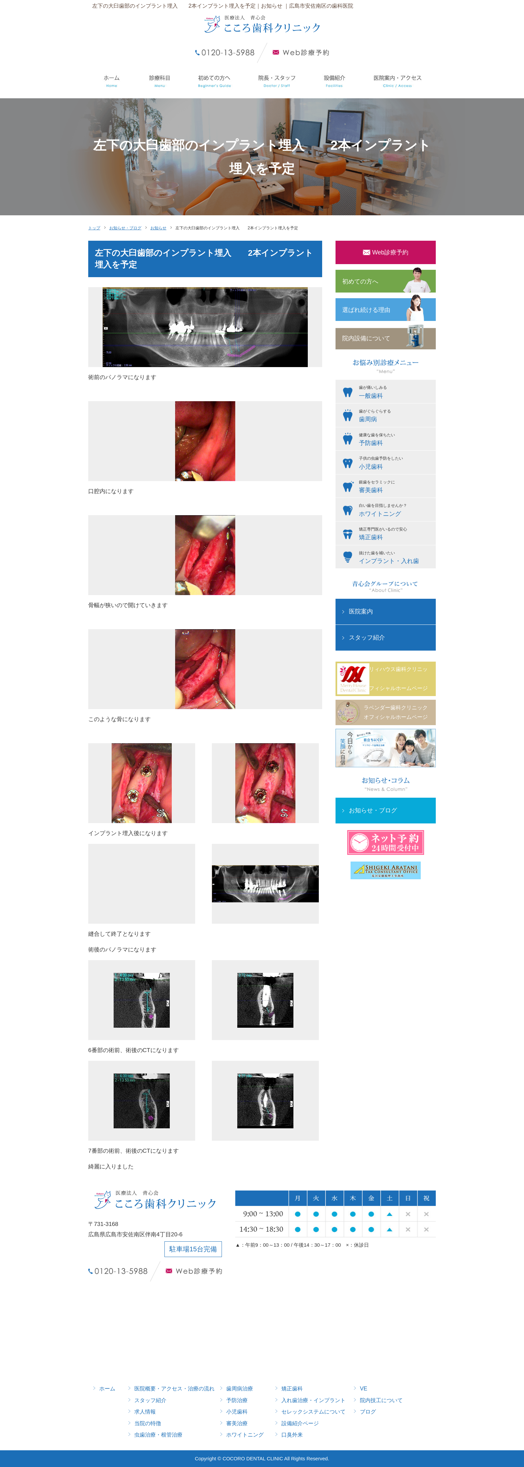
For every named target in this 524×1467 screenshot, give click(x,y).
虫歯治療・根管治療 (158, 1435)
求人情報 (145, 1411)
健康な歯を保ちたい (395, 440)
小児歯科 (237, 1411)
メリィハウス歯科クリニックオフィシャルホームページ (396, 678)
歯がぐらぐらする (395, 416)
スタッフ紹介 (367, 637)
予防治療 (237, 1400)
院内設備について (366, 338)
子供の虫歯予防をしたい (395, 463)
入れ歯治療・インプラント (313, 1400)
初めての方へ (360, 281)
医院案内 (361, 611)
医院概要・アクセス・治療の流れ (174, 1388)
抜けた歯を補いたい (395, 558)
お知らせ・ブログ (125, 228)
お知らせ (158, 228)
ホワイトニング (245, 1435)
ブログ (368, 1411)
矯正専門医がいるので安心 (395, 534)
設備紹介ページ (300, 1423)
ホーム (107, 1388)
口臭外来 (292, 1435)
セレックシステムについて (313, 1411)
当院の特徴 (147, 1423)
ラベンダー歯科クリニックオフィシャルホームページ (396, 712)
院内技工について (381, 1400)
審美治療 (237, 1423)
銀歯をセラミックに (395, 487)
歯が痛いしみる (395, 393)
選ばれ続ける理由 (366, 310)
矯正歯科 (292, 1388)
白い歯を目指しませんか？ (395, 511)
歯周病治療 (239, 1388)
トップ (94, 228)
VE (363, 1388)
